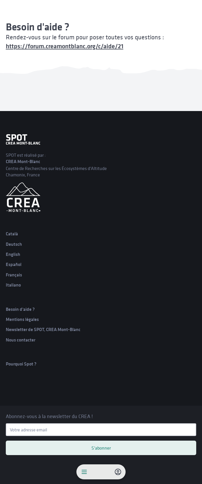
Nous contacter (20, 340)
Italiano (13, 285)
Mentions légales (22, 319)
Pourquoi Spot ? (21, 364)
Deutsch (14, 244)
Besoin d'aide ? (20, 309)
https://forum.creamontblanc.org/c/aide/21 (64, 46)
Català (12, 234)
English (13, 254)
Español (13, 264)
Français (14, 275)
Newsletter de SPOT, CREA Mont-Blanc (43, 329)
